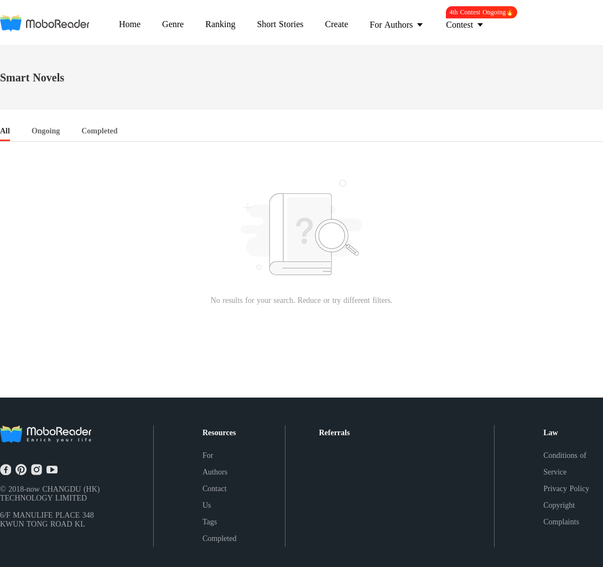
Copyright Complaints (561, 513)
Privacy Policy (566, 488)
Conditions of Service (564, 463)
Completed (219, 538)
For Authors (214, 463)
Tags (209, 522)
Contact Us (214, 496)
